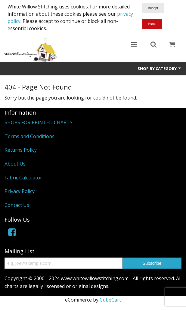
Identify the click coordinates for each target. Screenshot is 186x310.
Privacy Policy (20, 191)
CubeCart (110, 299)
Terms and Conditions (29, 136)
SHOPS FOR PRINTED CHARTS (39, 122)
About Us (15, 163)
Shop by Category (159, 68)
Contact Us (17, 205)
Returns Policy (21, 150)
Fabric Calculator (23, 177)
